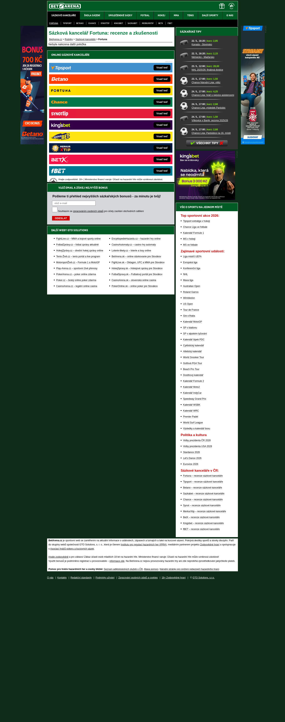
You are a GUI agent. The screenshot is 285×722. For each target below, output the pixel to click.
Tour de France (191, 448)
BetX (160, 23)
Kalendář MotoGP (192, 459)
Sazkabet (132, 23)
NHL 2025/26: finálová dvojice (207, 207)
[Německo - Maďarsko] (184, 193)
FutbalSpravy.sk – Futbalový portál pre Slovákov (137, 141)
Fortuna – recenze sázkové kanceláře (203, 613)
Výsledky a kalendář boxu (196, 566)
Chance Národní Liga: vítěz (206, 220)
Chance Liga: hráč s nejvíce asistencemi (213, 233)
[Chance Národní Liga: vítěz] (184, 218)
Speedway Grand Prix (194, 537)
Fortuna (53, 23)
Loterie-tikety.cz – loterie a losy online (131, 117)
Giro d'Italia (189, 453)
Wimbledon (189, 436)
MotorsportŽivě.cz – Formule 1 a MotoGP (78, 129)
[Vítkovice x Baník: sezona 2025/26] (184, 256)
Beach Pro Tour (191, 507)
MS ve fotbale (190, 382)
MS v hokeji (189, 377)
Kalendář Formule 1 (193, 371)
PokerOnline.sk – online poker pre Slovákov (135, 153)
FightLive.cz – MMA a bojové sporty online (78, 105)
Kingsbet (118, 23)
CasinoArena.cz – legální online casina (76, 153)
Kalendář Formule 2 (193, 519)
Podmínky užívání (105, 715)
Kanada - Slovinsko (202, 182)
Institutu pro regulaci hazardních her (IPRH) (143, 682)
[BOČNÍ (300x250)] (205, 337)
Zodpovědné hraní (209, 682)
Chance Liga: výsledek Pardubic (208, 245)
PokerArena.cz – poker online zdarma (76, 141)
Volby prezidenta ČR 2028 (197, 578)
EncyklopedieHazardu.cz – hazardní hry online (136, 105)
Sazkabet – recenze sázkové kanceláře (203, 631)
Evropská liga (190, 400)
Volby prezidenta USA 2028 (197, 584)
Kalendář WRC (191, 548)
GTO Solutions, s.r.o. (204, 715)
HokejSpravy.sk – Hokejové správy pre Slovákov (137, 135)
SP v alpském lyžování (195, 471)
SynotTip (105, 23)
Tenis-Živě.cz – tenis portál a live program (78, 123)
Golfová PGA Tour (192, 501)
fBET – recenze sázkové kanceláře (201, 667)
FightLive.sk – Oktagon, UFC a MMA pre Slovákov (138, 129)
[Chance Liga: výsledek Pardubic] (184, 244)
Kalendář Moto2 (191, 525)
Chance (92, 23)
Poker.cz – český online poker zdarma (76, 147)
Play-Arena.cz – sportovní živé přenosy (76, 135)
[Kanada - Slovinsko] (184, 180)
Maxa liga (188, 418)
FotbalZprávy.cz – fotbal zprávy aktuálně (77, 111)
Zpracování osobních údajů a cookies (138, 715)
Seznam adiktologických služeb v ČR (123, 707)
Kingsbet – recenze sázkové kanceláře (203, 661)
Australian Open (191, 424)
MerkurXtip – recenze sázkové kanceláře (204, 649)
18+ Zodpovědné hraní (174, 715)
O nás (50, 715)
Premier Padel (190, 554)
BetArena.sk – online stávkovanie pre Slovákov (136, 123)
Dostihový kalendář (193, 513)
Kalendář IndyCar (192, 531)
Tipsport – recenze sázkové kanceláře (203, 619)
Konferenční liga (191, 406)
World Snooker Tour (193, 495)
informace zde (116, 699)
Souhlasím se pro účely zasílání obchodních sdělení (101, 78)
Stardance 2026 (191, 590)
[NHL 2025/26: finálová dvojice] (184, 206)
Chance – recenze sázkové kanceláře (203, 637)
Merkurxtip (148, 23)
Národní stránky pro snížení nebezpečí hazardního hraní (189, 707)
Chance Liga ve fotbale (195, 365)
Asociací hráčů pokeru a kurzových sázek (72, 686)
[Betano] (32, 143)
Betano (80, 23)
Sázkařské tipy (190, 169)
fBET (170, 23)
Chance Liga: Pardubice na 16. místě (211, 271)
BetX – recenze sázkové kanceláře (201, 655)
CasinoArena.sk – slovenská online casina (134, 147)
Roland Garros (191, 430)
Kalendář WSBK (191, 542)
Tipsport (67, 23)
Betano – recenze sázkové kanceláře (202, 625)
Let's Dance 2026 (192, 596)
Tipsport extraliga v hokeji (196, 359)
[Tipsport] (253, 143)
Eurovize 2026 (190, 602)
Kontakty (62, 715)
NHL (185, 412)
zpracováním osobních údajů (88, 78)
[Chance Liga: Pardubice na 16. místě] (184, 269)
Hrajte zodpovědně (58, 695)
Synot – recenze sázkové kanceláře (201, 643)
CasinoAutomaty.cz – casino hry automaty (134, 111)
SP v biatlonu (190, 465)
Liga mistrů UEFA (192, 394)
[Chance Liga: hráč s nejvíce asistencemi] (184, 231)
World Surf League (193, 560)
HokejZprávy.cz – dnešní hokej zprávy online (79, 117)
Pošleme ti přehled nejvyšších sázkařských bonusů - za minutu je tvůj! (106, 63)
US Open (188, 442)
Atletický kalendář (192, 489)
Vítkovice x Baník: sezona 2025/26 (210, 258)
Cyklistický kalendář (193, 483)
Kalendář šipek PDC (193, 477)
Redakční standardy (81, 715)
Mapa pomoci (151, 707)
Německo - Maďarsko (203, 195)
